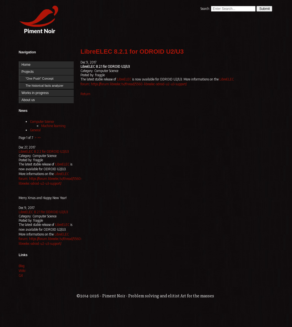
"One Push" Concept (39, 78)
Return (85, 94)
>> (39, 138)
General (35, 130)
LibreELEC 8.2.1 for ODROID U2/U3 (43, 212)
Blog (22, 266)
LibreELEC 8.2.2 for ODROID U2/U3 (44, 151)
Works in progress (35, 93)
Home (37, 20)
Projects (27, 72)
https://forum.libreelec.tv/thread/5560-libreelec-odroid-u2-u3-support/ (50, 181)
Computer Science (42, 121)
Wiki (22, 271)
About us (28, 100)
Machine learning (53, 126)
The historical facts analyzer (44, 85)
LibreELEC (62, 164)
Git (21, 275)
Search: (206, 8)
